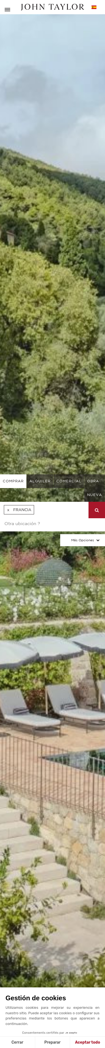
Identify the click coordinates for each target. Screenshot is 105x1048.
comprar (13, 481)
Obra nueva (94, 488)
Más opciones (82, 540)
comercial (68, 481)
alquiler (40, 481)
